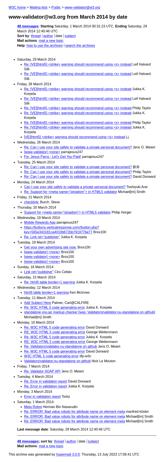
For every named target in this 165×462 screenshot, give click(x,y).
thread (36, 36)
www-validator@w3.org (82, 7)
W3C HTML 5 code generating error (51, 356)
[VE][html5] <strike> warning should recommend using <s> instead (74, 137)
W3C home (17, 7)
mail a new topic (51, 40)
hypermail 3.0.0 (67, 454)
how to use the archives (45, 45)
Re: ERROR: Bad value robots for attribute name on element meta (74, 411)
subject (70, 36)
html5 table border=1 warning (46, 292)
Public (56, 7)
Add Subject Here (37, 303)
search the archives (80, 45)
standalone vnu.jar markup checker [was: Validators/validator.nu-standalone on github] (89, 312)
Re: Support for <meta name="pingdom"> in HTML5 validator (70, 192)
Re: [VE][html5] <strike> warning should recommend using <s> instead (77, 64)
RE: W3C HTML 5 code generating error (54, 332)
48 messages (28, 26)
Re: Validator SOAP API (42, 371)
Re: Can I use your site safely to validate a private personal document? (78, 147)
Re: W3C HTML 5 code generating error (54, 307)
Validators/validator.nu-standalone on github (57, 361)
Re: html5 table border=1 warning (49, 282)
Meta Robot (33, 407)
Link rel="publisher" (38, 272)
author (48, 36)
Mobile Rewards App (40, 222)
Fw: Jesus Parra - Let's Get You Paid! (52, 156)
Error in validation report (42, 396)
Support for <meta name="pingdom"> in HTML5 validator (67, 212)
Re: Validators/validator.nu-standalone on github (60, 346)
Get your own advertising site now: (50, 247)
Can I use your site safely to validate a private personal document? (74, 187)
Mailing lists (38, 7)
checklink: (31, 202)
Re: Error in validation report (45, 381)
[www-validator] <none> (42, 152)
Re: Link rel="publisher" (42, 237)
